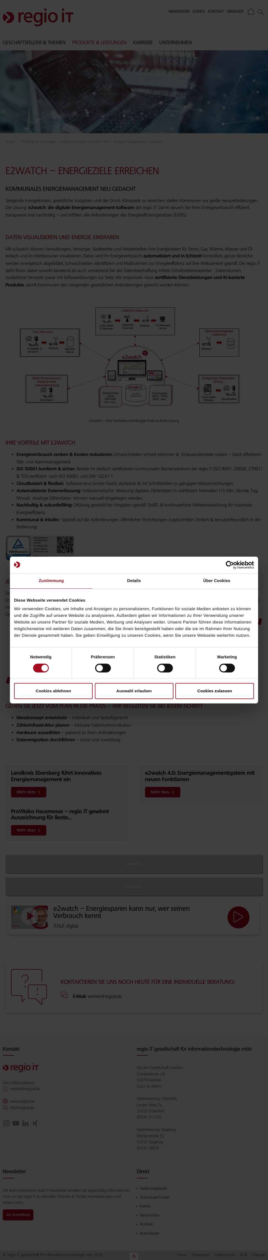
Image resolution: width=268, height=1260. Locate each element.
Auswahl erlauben (134, 690)
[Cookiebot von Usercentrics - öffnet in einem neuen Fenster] (230, 565)
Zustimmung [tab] (51, 580)
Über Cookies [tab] (216, 580)
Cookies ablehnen (53, 690)
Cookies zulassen (214, 690)
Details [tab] (134, 580)
